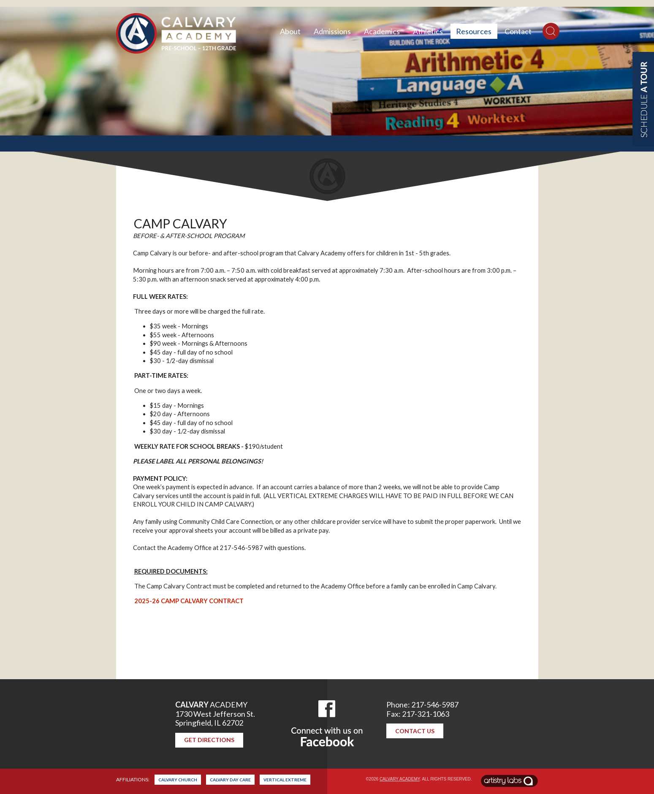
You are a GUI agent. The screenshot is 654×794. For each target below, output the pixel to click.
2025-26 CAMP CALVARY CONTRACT (189, 600)
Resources (473, 31)
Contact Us (414, 730)
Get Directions (209, 739)
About (290, 31)
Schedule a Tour (643, 99)
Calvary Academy (400, 779)
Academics (382, 31)
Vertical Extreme (285, 779)
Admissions (332, 31)
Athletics (428, 31)
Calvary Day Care (230, 779)
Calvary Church (177, 779)
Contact (518, 31)
